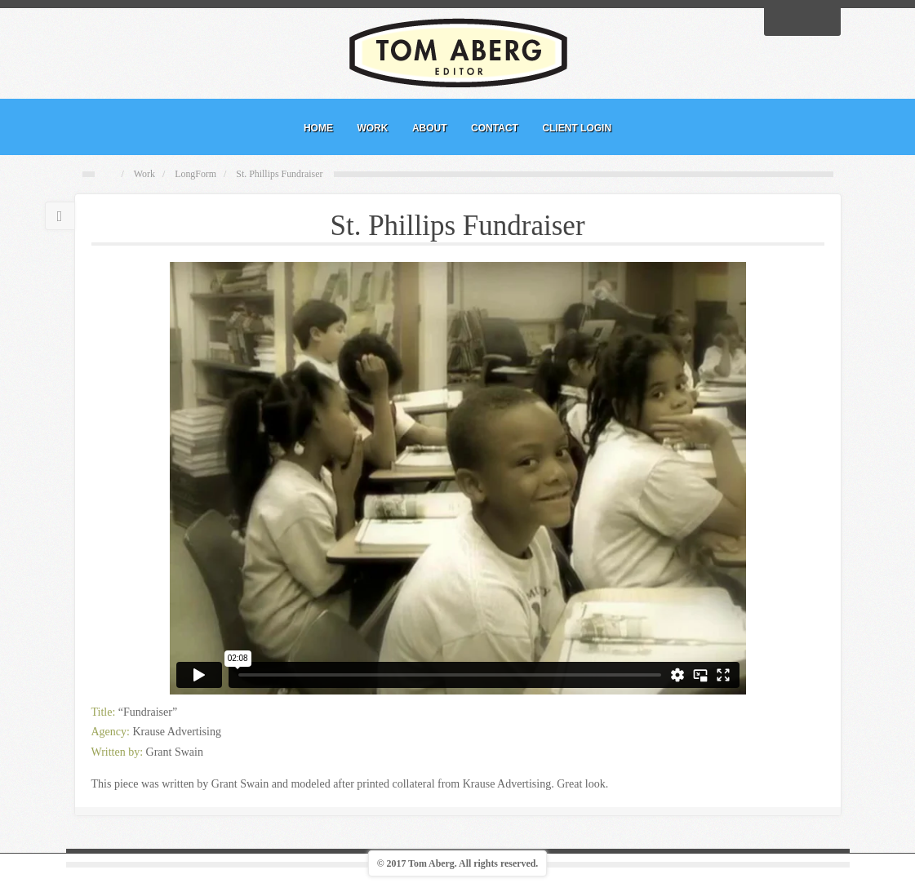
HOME (318, 128)
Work (144, 174)
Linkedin (802, 20)
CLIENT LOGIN (576, 128)
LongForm (195, 174)
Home (110, 174)
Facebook (781, 20)
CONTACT (494, 128)
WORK (372, 128)
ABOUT (429, 128)
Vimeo (823, 20)
